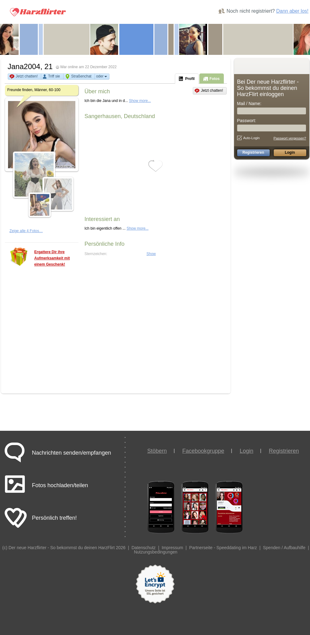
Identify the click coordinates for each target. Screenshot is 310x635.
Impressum (172, 547)
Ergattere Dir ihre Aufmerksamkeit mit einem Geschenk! (52, 258)
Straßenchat (81, 76)
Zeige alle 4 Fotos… (26, 231)
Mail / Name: (249, 103)
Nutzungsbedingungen (155, 551)
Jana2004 (24, 66)
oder (102, 76)
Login (246, 451)
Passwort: (246, 120)
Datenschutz (143, 547)
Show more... (140, 101)
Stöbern (157, 451)
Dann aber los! (292, 11)
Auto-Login (248, 138)
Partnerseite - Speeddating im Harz (223, 547)
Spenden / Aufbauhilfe (284, 547)
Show (151, 254)
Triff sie (54, 76)
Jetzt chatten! (27, 76)
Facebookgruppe (203, 451)
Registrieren (284, 451)
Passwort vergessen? (289, 138)
